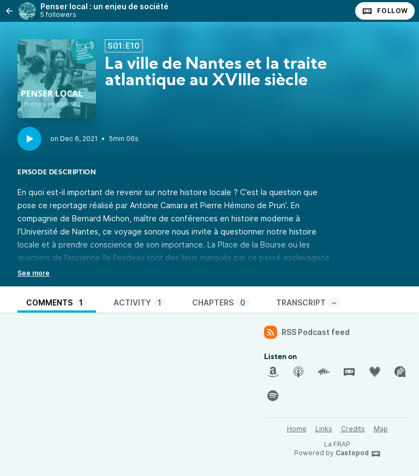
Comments (56, 302)
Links (323, 429)
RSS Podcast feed (307, 332)
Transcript (308, 302)
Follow (385, 10)
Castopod (358, 454)
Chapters (221, 302)
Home (297, 429)
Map (381, 429)
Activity (139, 302)
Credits (353, 429)
